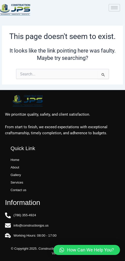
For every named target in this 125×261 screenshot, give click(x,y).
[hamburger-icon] (114, 7)
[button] (86, 250)
